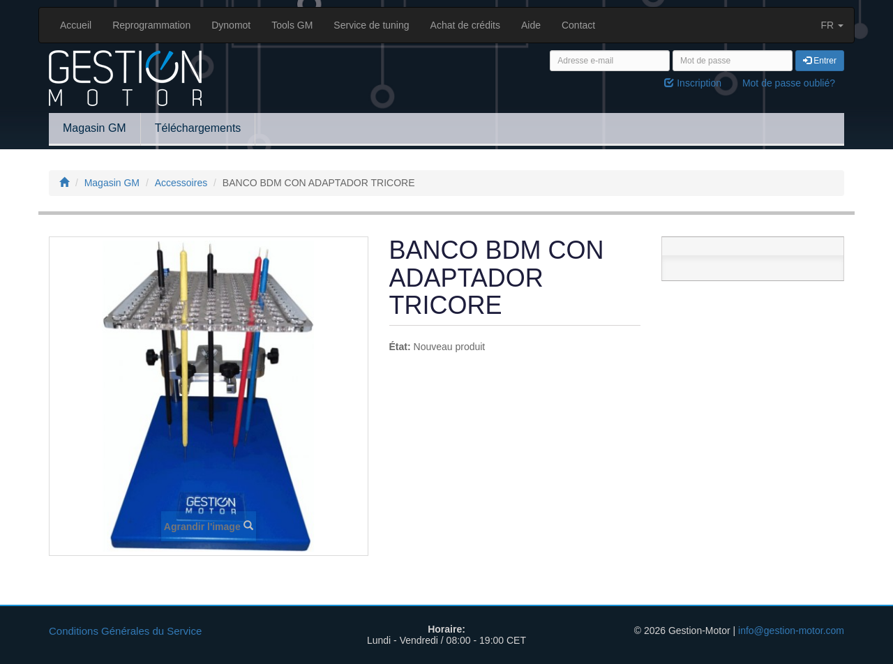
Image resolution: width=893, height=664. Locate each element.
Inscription (692, 83)
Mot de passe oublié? (788, 83)
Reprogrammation (151, 25)
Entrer (819, 61)
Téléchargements (198, 128)
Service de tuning (371, 25)
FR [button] (831, 25)
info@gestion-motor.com (791, 630)
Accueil (75, 25)
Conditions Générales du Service (125, 631)
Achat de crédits (465, 25)
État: (400, 346)
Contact (578, 25)
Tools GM (292, 25)
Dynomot (230, 25)
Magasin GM (94, 128)
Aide (531, 25)
